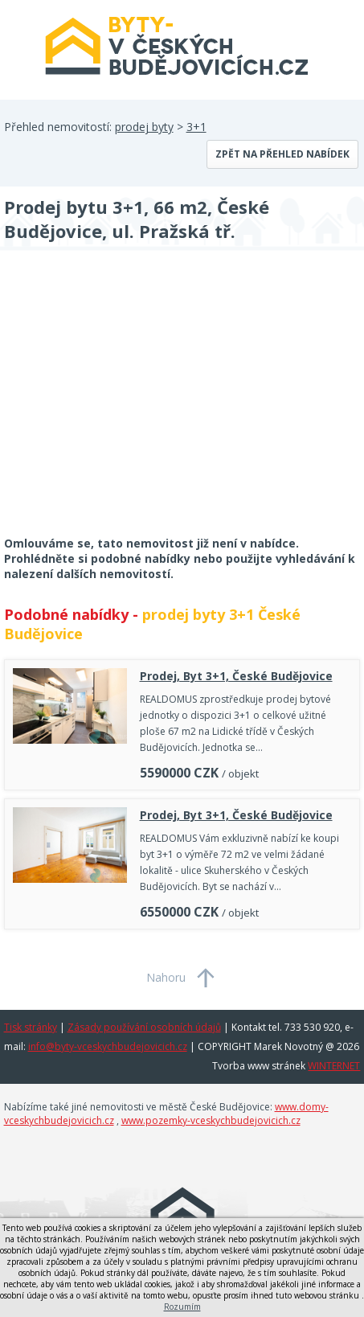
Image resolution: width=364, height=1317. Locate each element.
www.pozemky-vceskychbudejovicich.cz (211, 1120)
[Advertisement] (124, 403)
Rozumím (182, 1306)
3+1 (196, 126)
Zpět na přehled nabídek (282, 154)
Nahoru (166, 977)
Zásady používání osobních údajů (144, 1027)
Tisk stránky (30, 1027)
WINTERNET (334, 1066)
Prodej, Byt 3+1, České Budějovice (236, 675)
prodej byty (144, 126)
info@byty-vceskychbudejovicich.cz (107, 1046)
